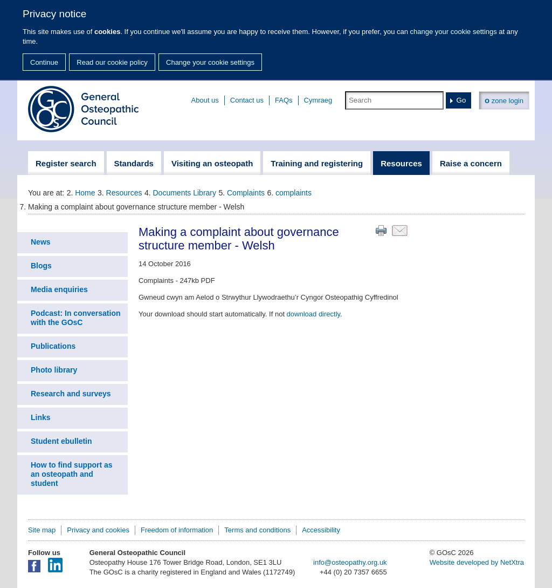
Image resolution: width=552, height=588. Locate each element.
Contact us (247, 100)
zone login (504, 100)
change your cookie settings (453, 32)
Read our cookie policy (112, 62)
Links (41, 417)
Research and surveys (71, 393)
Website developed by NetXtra (477, 562)
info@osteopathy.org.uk (350, 562)
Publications (53, 346)
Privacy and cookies (98, 530)
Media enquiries (59, 289)
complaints (293, 192)
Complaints (246, 192)
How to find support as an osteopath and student (72, 474)
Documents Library (185, 192)
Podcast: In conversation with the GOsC (75, 318)
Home (85, 192)
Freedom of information (177, 530)
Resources (124, 192)
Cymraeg (318, 100)
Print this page (381, 230)
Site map (42, 530)
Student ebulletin (61, 441)
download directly (313, 314)
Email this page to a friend (400, 230)
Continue (44, 62)
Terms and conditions (257, 530)
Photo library (54, 370)
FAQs (284, 100)
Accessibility (321, 530)
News (41, 242)
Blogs (41, 265)
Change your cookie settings (210, 62)
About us (205, 100)
